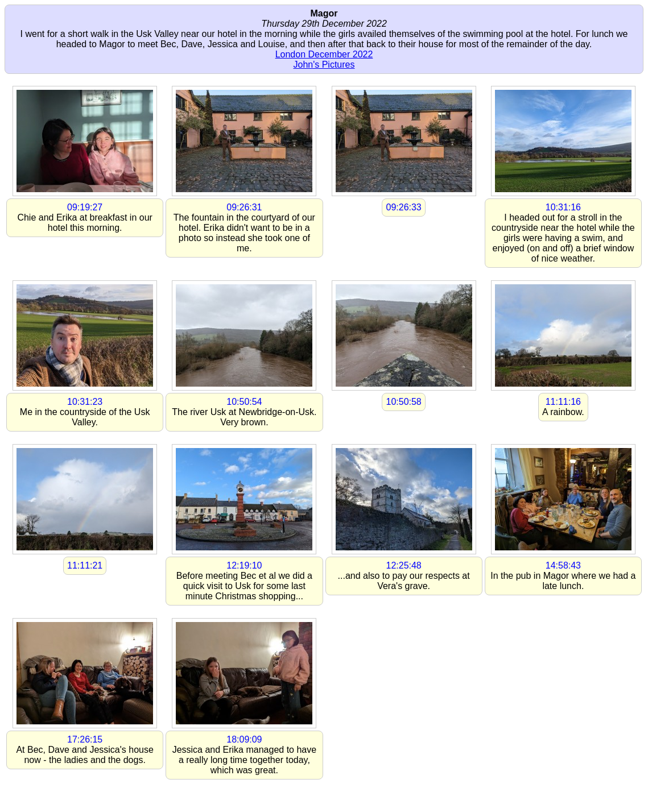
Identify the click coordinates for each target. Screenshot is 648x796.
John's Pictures (324, 64)
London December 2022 (324, 54)
